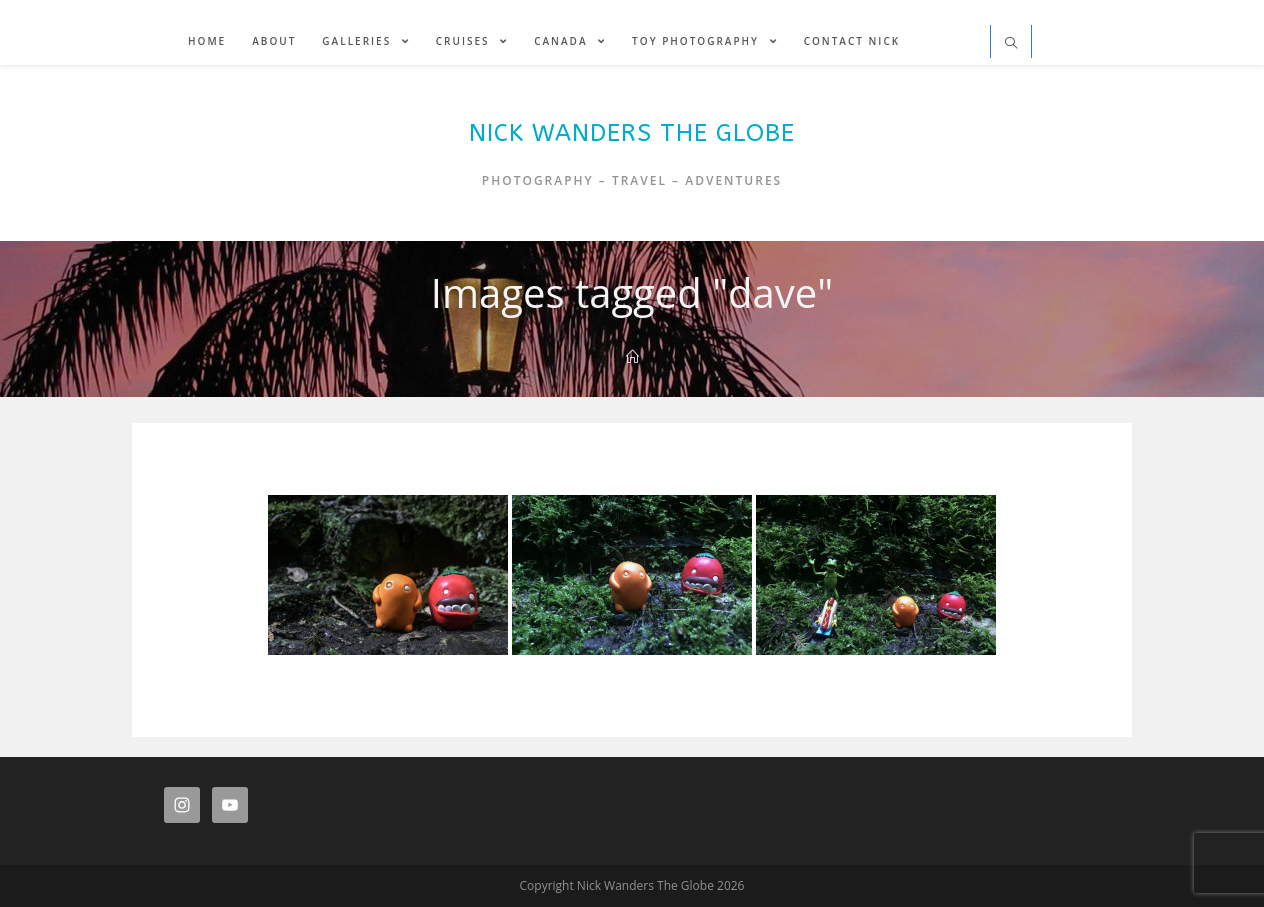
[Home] (632, 357)
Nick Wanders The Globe (632, 133)
